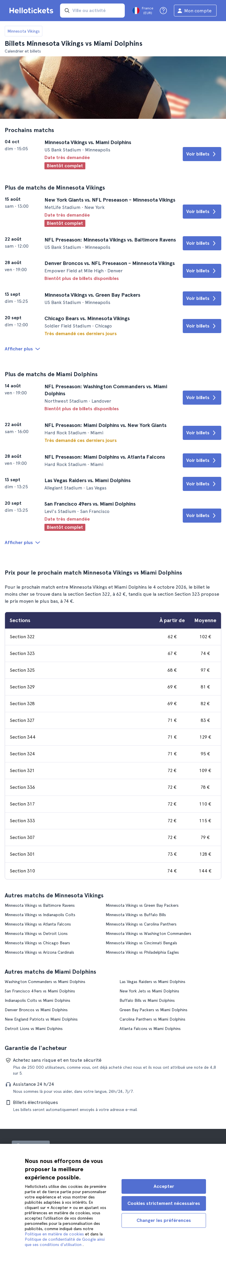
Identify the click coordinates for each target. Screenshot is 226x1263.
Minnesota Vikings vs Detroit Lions (36, 933)
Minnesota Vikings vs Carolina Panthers (141, 924)
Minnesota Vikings (23, 31)
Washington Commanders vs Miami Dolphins (45, 981)
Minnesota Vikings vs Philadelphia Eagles (142, 952)
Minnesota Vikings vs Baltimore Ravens (40, 905)
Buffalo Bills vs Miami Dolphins (147, 1000)
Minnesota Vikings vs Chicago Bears (37, 943)
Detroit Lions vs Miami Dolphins (34, 1028)
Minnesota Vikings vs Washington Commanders (148, 933)
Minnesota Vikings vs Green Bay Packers (142, 905)
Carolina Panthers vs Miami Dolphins (152, 1019)
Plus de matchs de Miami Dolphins (51, 374)
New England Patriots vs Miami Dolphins (41, 1019)
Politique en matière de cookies (55, 1234)
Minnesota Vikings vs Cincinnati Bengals (141, 943)
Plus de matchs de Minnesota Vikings (55, 187)
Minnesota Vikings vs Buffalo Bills (136, 914)
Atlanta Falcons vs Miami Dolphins (150, 1028)
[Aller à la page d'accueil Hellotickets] (32, 10)
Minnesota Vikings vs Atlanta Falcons (38, 924)
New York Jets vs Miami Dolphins (149, 991)
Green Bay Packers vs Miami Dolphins (153, 1009)
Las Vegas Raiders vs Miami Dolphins (152, 981)
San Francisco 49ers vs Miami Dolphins (40, 991)
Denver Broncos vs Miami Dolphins (36, 1009)
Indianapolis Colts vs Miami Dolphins (37, 1000)
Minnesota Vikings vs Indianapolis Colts (40, 914)
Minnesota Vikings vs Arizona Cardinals (39, 952)
